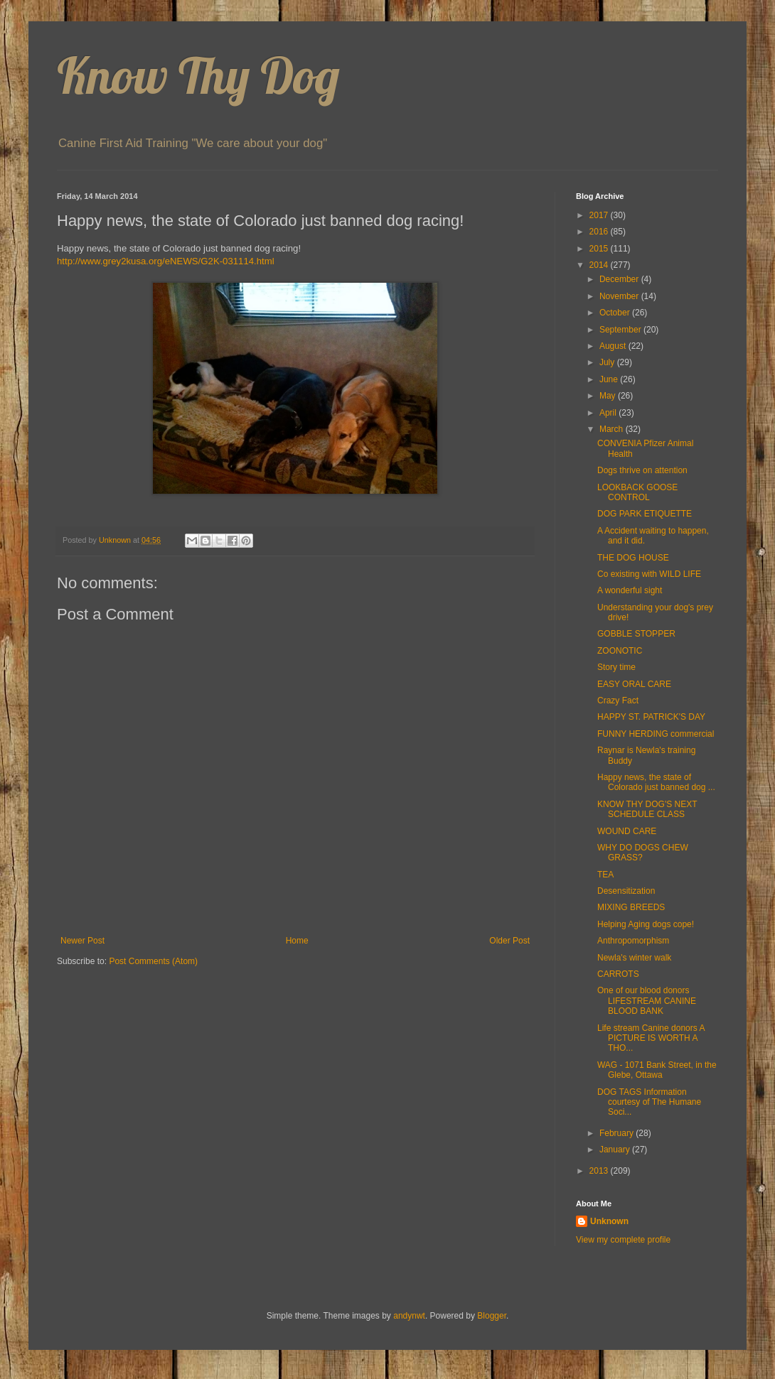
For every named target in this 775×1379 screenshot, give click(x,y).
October (615, 313)
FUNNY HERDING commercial (655, 734)
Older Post (509, 941)
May (608, 396)
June (609, 379)
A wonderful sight (629, 590)
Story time (616, 667)
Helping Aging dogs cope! (645, 924)
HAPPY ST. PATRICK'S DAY (651, 717)
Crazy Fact (617, 700)
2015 (600, 249)
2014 (600, 265)
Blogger (491, 1316)
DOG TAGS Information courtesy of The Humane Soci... (649, 1102)
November (620, 296)
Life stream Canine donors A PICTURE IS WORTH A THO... (651, 1038)
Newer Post (82, 941)
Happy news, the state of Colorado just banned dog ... (656, 782)
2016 (600, 232)
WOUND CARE (626, 831)
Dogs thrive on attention (642, 470)
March (612, 429)
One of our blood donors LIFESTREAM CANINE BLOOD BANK (646, 1000)
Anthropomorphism (633, 941)
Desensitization (626, 891)
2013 (600, 1171)
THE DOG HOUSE (633, 558)
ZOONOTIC (619, 651)
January (615, 1149)
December (620, 279)
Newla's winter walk (634, 958)
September (621, 330)
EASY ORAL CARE (634, 684)
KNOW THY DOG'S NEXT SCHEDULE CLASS (647, 809)
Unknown (609, 1221)
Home (297, 941)
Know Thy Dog (198, 75)
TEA (605, 875)
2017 (600, 215)
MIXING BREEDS (631, 907)
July (608, 362)
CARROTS (618, 974)
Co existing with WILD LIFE (649, 574)
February (617, 1133)
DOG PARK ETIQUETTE (644, 514)
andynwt (409, 1316)
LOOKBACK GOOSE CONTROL (637, 492)
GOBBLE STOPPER (636, 634)
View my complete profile (623, 1240)
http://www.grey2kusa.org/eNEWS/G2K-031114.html (165, 261)
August (614, 346)
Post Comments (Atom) (153, 961)
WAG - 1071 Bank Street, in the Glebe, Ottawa (657, 1070)
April (609, 413)
